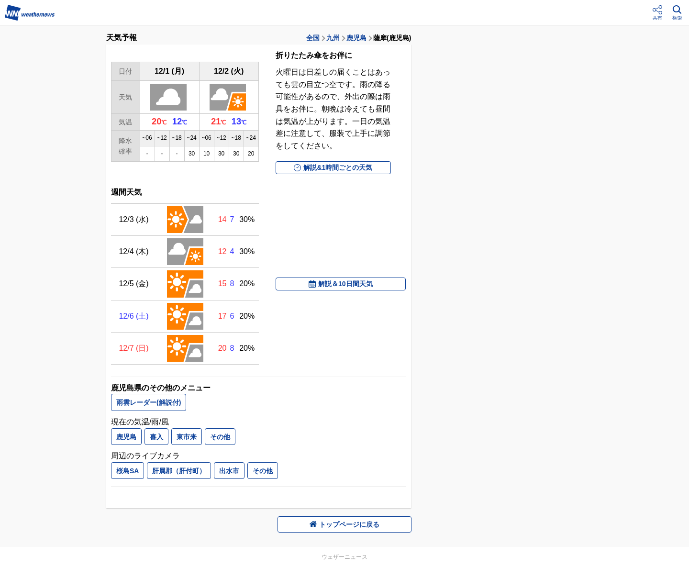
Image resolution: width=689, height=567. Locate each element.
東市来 (187, 437)
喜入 (156, 437)
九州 (333, 38)
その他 (220, 437)
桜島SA (127, 471)
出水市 (229, 471)
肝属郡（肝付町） (179, 471)
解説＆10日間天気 (341, 284)
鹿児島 (356, 38)
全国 (313, 38)
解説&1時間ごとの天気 (333, 167)
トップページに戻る (344, 524)
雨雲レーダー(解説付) (148, 402)
